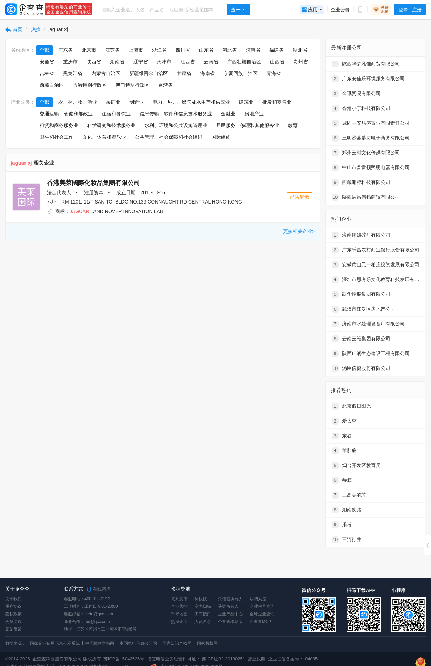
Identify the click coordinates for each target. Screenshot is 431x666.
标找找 (200, 598)
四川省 (183, 50)
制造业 (136, 102)
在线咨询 (99, 589)
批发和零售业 (276, 102)
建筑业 (246, 102)
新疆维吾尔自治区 (148, 73)
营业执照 (256, 659)
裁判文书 (179, 598)
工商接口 (202, 614)
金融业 (228, 113)
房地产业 (254, 113)
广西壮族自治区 (244, 61)
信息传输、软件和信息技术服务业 (176, 113)
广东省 (65, 50)
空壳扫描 (202, 606)
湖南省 (117, 61)
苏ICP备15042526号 (123, 659)
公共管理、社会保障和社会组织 (168, 137)
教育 (293, 125)
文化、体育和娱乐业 (104, 137)
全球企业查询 (262, 614)
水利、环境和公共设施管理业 (175, 125)
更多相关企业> (299, 231)
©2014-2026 (17, 659)
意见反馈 (13, 629)
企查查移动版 (230, 621)
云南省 (211, 61)
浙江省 (159, 50)
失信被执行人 (230, 598)
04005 (311, 659)
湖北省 (300, 50)
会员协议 (13, 621)
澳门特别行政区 (132, 85)
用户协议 (13, 606)
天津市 (164, 61)
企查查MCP (260, 621)
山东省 (206, 50)
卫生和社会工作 (56, 137)
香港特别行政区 (90, 85)
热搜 (35, 29)
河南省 (253, 50)
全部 (44, 50)
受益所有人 (228, 606)
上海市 (136, 50)
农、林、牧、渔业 (77, 102)
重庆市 (70, 61)
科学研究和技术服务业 (111, 125)
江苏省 (112, 50)
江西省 (187, 61)
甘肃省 (184, 73)
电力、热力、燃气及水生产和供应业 (191, 102)
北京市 (89, 50)
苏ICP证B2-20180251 (223, 659)
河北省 (229, 50)
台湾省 (165, 85)
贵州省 (300, 61)
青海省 (274, 73)
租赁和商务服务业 (59, 125)
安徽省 (47, 61)
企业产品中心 (230, 614)
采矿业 (113, 102)
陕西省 (94, 61)
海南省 (207, 73)
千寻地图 (179, 614)
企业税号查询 (262, 606)
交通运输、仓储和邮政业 (66, 113)
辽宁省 (140, 61)
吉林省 (47, 73)
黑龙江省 (72, 73)
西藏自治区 (52, 85)
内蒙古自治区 (105, 73)
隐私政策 (13, 614)
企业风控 (179, 606)
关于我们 (13, 598)
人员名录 (202, 621)
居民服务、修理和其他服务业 (247, 125)
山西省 (277, 61)
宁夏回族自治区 (241, 73)
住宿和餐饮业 (116, 113)
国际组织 (221, 137)
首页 (13, 29)
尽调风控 (258, 598)
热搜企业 (179, 621)
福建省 (276, 50)
